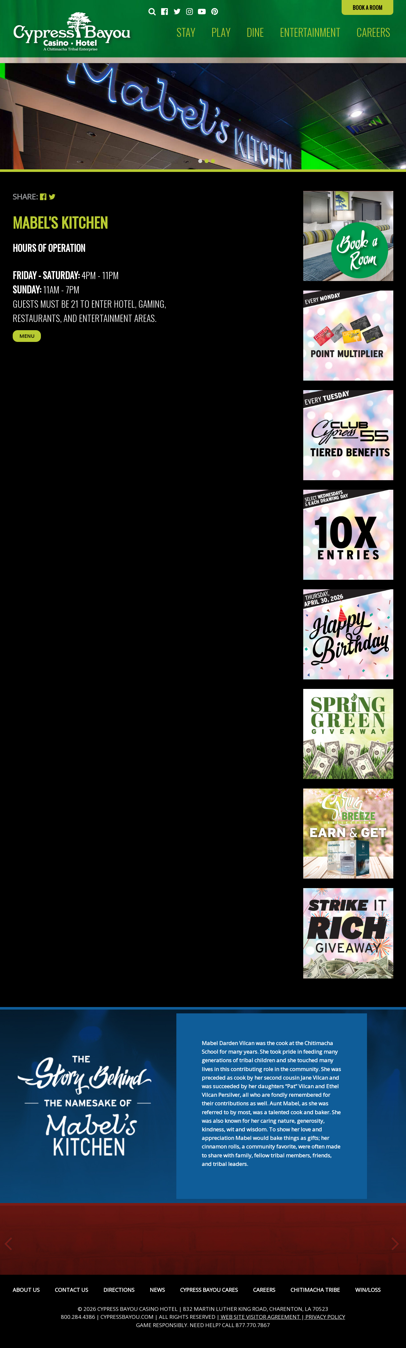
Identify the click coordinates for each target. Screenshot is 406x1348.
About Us (26, 1289)
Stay (186, 32)
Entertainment (310, 32)
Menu (26, 336)
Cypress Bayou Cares (209, 1289)
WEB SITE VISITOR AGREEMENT (260, 1316)
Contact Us (71, 1289)
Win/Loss (368, 1289)
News (157, 1289)
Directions (118, 1289)
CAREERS (373, 32)
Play (221, 32)
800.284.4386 (78, 1316)
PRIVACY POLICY (324, 1316)
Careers (264, 1289)
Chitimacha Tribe (315, 1289)
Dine (255, 32)
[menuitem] (152, 12)
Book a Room (367, 7)
